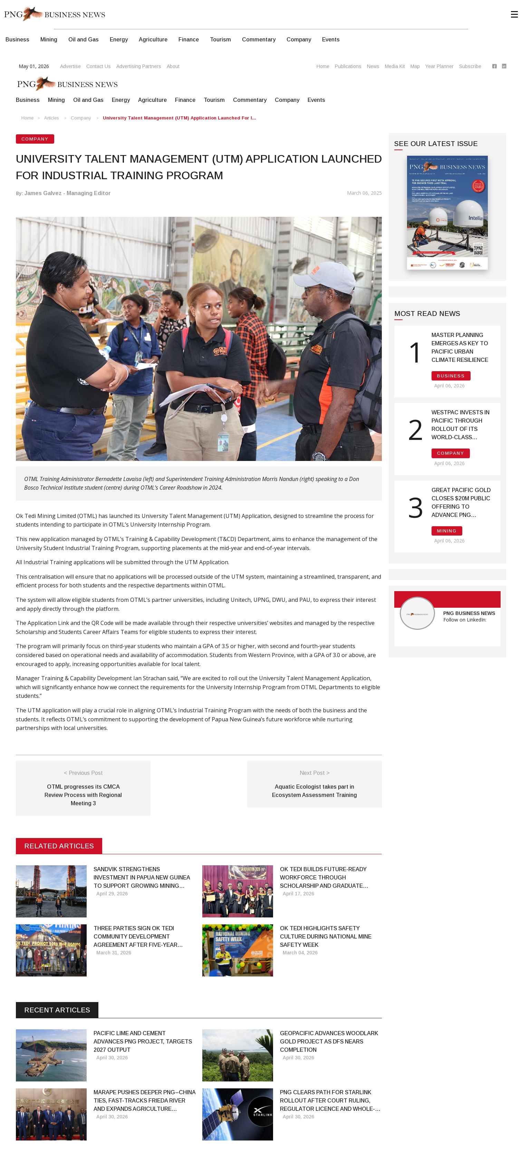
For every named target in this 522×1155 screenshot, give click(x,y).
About (173, 66)
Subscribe (470, 66)
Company (299, 39)
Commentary (259, 39)
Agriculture (153, 39)
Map (415, 66)
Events (331, 39)
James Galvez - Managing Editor (68, 193)
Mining (48, 39)
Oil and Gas (83, 39)
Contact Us (98, 66)
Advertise (70, 66)
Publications (348, 66)
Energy (119, 39)
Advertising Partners (138, 66)
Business (17, 39)
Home (323, 66)
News (373, 66)
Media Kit (395, 66)
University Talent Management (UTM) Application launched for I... (179, 118)
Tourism (220, 39)
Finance (188, 39)
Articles (51, 118)
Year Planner (439, 66)
